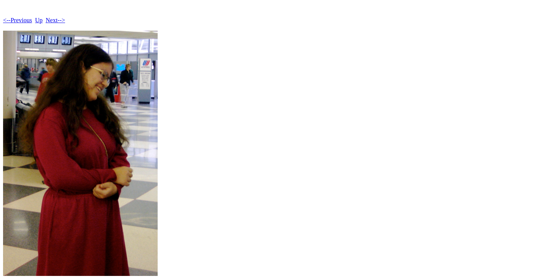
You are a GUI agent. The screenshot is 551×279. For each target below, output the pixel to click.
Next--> (55, 20)
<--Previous (17, 20)
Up (39, 20)
